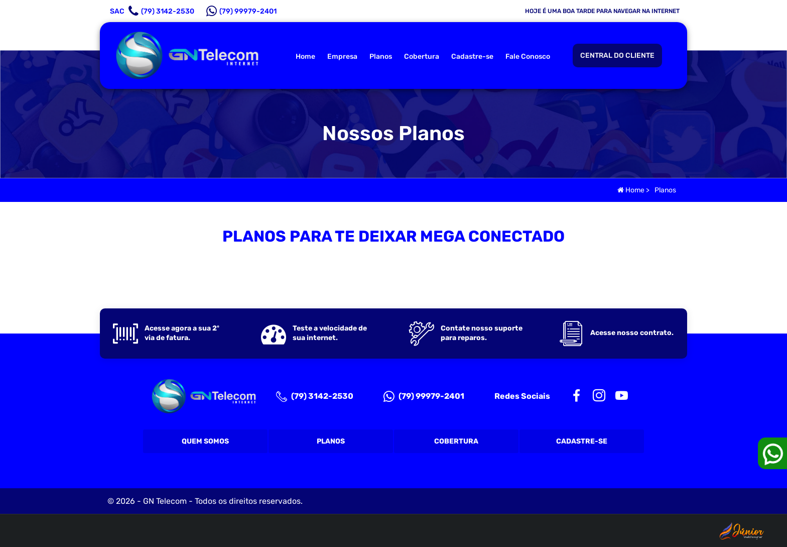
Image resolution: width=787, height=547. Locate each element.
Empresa (342, 56)
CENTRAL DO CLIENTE (617, 55)
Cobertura (421, 56)
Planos (380, 56)
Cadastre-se (472, 56)
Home (305, 56)
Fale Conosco (527, 56)
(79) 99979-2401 (423, 396)
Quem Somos (205, 441)
